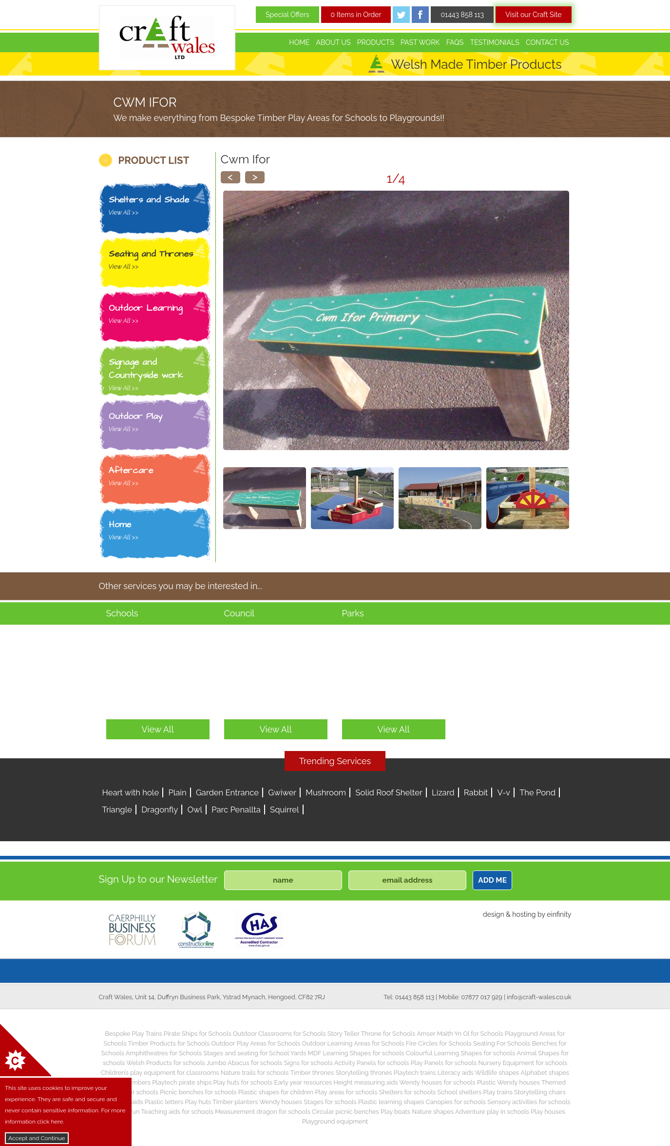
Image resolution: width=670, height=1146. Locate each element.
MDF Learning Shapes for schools (356, 1053)
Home (299, 42)
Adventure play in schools (492, 1111)
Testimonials (494, 42)
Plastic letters (164, 1102)
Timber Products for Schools (169, 1043)
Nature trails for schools (255, 1072)
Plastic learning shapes (391, 1102)
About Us (333, 42)
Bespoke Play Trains (133, 1033)
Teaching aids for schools (177, 1111)
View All (157, 729)
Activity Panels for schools (371, 1063)
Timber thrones (312, 1072)
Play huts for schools (243, 1082)
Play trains (498, 1092)
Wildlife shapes (497, 1072)
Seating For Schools (501, 1043)
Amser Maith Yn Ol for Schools (460, 1033)
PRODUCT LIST (154, 160)
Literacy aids (456, 1072)
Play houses (548, 1111)
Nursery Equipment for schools (522, 1063)
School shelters (460, 1092)
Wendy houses (280, 1102)
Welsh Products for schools (165, 1063)
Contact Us (547, 42)
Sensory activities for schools (528, 1102)
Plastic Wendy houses (508, 1082)
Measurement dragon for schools (262, 1111)
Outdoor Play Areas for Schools (255, 1043)
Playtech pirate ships (181, 1082)
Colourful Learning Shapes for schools (461, 1053)
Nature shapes (433, 1111)
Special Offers (287, 15)
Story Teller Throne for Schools (371, 1033)
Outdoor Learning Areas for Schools (353, 1043)
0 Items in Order (356, 15)
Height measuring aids (365, 1082)
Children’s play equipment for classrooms (160, 1072)
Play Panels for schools (444, 1063)
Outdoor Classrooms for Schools (279, 1033)
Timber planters (235, 1102)
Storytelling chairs (540, 1092)
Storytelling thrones (364, 1072)
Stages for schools (330, 1102)
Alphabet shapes (544, 1072)
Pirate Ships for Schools (197, 1033)
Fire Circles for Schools (439, 1043)
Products (375, 42)
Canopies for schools (456, 1102)
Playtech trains (415, 1072)
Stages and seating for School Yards (254, 1053)
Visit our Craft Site (533, 15)
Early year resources (303, 1082)
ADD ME (492, 880)
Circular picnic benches (345, 1111)
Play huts (198, 1102)
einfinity (559, 914)
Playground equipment (335, 1121)
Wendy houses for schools (438, 1082)
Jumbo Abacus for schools (244, 1063)
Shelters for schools (407, 1092)
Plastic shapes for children (276, 1092)
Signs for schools (308, 1063)
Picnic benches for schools (198, 1092)
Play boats (395, 1111)
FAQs (455, 42)
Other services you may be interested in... (181, 586)
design (493, 914)
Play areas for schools (346, 1092)
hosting (524, 914)
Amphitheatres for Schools (164, 1053)
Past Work (420, 42)
